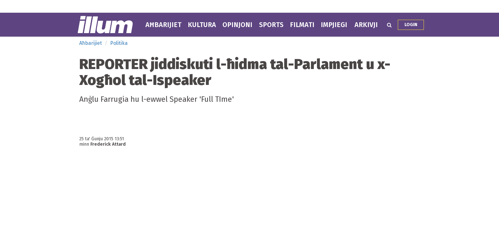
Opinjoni (237, 25)
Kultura (202, 25)
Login (410, 24)
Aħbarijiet (163, 25)
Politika (119, 43)
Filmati (302, 25)
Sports (271, 25)
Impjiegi (334, 25)
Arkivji (366, 25)
